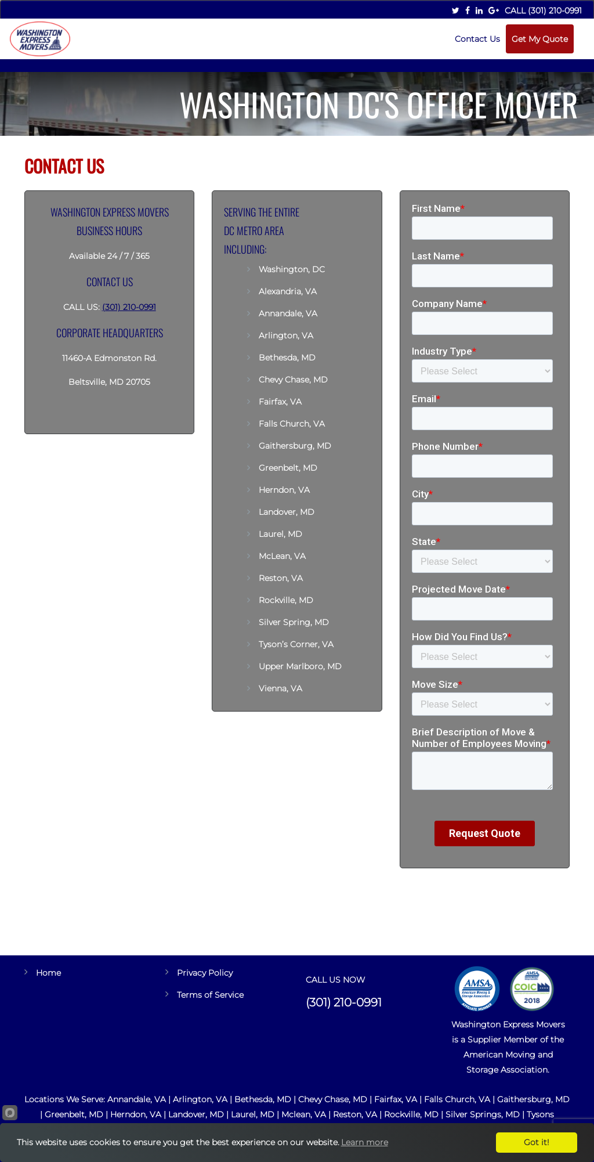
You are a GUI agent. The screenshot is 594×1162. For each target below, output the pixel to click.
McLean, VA (282, 556)
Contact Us (477, 39)
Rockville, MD (286, 600)
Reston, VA (281, 578)
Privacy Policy (205, 973)
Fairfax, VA (280, 401)
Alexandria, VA (288, 291)
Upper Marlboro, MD (300, 666)
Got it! (536, 1142)
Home (48, 973)
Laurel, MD (280, 534)
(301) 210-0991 (129, 307)
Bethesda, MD (287, 357)
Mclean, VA (303, 1114)
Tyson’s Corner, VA (296, 644)
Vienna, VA (280, 688)
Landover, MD (286, 512)
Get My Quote (540, 39)
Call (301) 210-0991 (543, 10)
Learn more (364, 1142)
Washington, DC (293, 269)
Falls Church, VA (292, 423)
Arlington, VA (286, 335)
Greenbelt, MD (288, 468)
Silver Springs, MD (483, 1114)
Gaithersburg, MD (295, 446)
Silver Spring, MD (294, 622)
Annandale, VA (288, 313)
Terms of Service (210, 995)
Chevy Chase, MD (293, 379)
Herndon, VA (284, 490)
